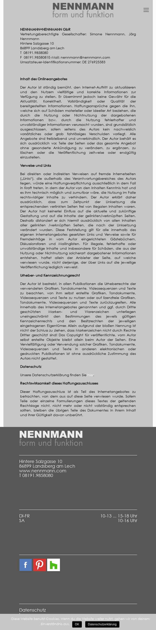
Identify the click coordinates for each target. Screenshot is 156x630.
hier (90, 375)
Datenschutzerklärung (102, 624)
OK (77, 624)
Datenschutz (32, 610)
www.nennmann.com (42, 470)
